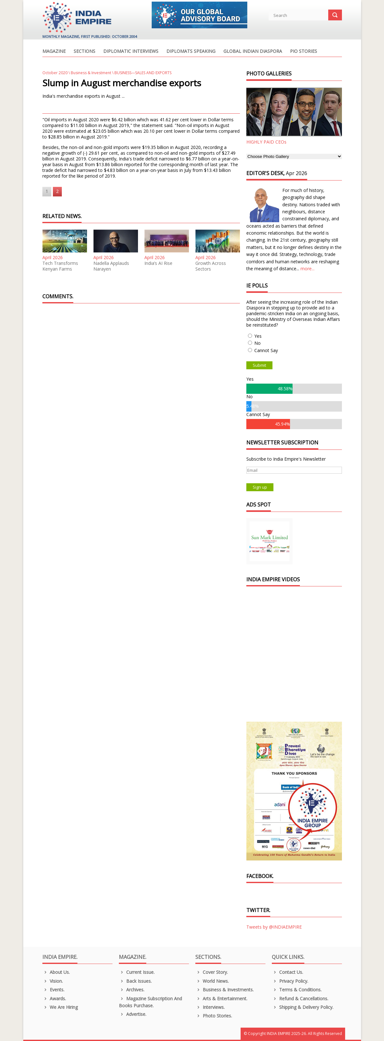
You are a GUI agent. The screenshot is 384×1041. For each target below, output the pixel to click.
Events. (53, 990)
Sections (84, 51)
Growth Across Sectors (210, 266)
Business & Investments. (224, 990)
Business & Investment (91, 72)
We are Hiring (60, 1007)
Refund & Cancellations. (300, 998)
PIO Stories (303, 51)
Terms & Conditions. (297, 990)
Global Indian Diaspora (252, 51)
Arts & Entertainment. (221, 998)
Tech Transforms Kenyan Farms (60, 266)
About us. (56, 972)
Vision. (52, 981)
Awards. (54, 998)
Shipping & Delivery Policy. (303, 1007)
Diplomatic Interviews (130, 51)
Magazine (54, 51)
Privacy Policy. (290, 981)
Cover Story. (211, 972)
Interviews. (210, 1007)
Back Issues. (135, 981)
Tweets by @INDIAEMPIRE (274, 927)
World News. (212, 981)
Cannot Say (266, 350)
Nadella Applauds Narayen (111, 266)
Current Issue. (137, 972)
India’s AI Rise (158, 263)
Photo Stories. (213, 1016)
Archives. (132, 990)
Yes (258, 336)
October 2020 (55, 72)
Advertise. (133, 1014)
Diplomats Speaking (190, 51)
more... (308, 269)
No (257, 343)
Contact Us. (287, 972)
